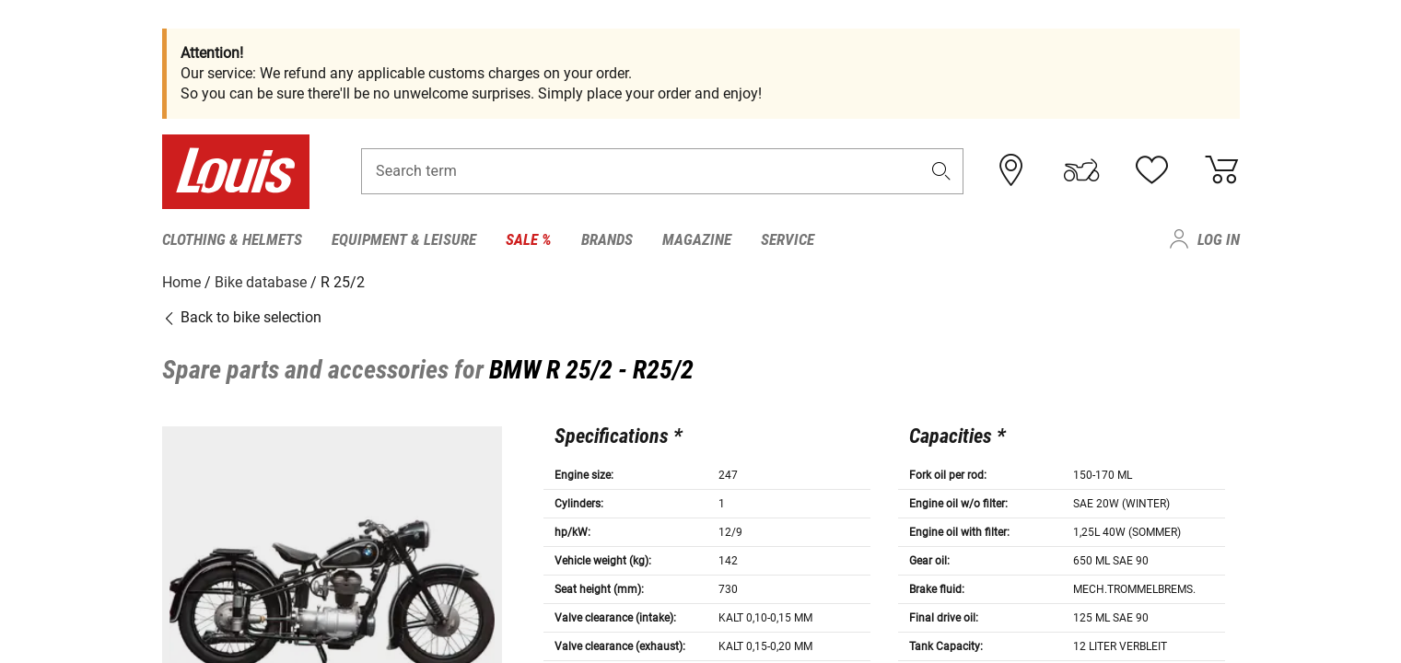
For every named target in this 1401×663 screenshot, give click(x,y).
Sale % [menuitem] (529, 239)
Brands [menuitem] (607, 239)
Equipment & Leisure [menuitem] (404, 239)
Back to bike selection (241, 317)
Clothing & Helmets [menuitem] (232, 239)
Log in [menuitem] (1218, 239)
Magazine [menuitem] (696, 239)
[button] (940, 171)
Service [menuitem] (787, 239)
